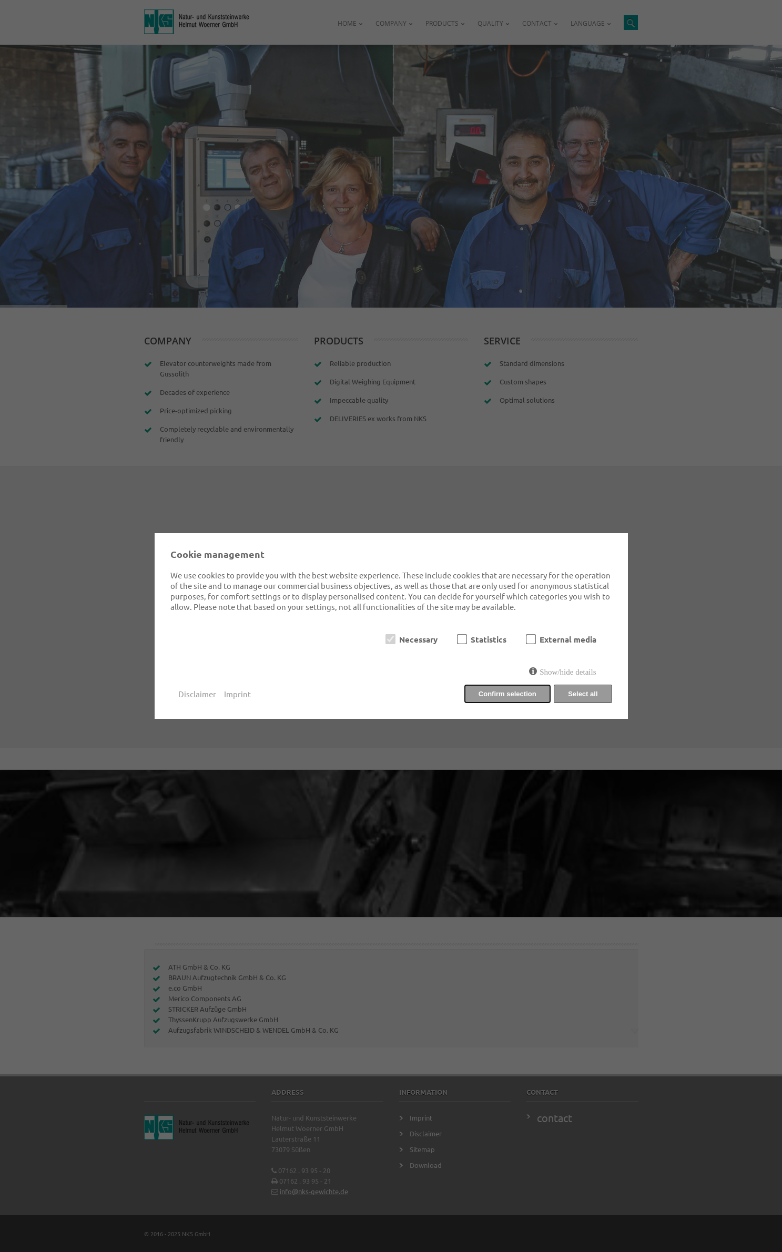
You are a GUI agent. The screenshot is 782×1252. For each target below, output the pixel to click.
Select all (582, 694)
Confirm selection (507, 694)
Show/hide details (568, 672)
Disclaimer (197, 694)
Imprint (237, 694)
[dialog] (391, 626)
